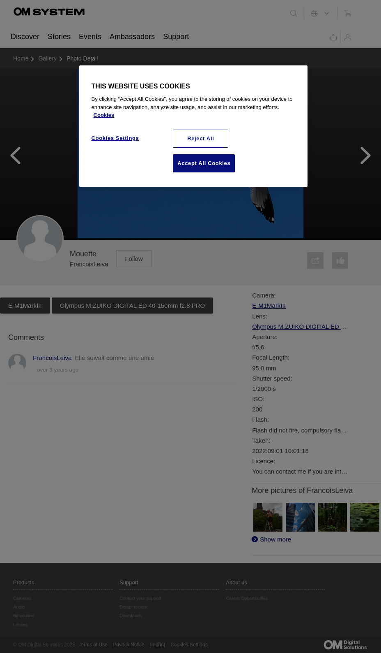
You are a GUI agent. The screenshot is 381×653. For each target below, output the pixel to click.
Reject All (200, 138)
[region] (193, 126)
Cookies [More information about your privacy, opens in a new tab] (104, 115)
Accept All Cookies (203, 163)
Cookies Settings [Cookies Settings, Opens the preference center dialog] (115, 138)
